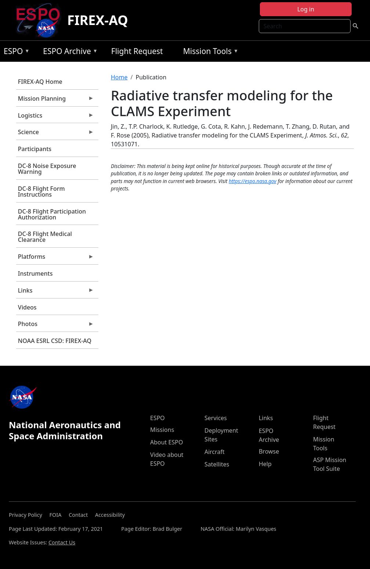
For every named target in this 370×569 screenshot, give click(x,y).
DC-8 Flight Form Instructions (41, 191)
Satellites (216, 464)
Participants (34, 149)
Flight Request (137, 51)
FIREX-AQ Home (40, 82)
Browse (269, 451)
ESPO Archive (68, 52)
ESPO (15, 52)
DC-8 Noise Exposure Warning (47, 169)
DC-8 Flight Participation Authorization (52, 214)
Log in (305, 9)
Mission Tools (209, 52)
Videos (27, 307)
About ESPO (166, 442)
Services (215, 418)
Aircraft (214, 452)
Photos (55, 326)
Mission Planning (55, 100)
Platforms (55, 258)
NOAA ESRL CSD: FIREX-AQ (54, 341)
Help (265, 464)
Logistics (55, 117)
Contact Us (61, 542)
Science (55, 134)
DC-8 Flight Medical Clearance (45, 237)
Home (119, 77)
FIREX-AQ (97, 20)
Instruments (35, 273)
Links (55, 292)
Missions (162, 430)
